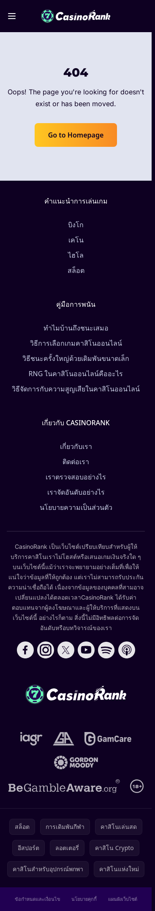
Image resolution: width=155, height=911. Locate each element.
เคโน (76, 240)
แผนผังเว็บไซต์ (122, 899)
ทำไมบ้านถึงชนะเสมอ (76, 328)
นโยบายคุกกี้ (84, 899)
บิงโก (76, 224)
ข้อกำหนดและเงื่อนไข (37, 899)
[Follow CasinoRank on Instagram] (45, 649)
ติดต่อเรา (76, 461)
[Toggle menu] (11, 16)
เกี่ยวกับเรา (76, 446)
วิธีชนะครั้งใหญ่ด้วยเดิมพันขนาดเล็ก (75, 358)
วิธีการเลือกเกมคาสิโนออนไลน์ (76, 343)
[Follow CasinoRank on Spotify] (106, 649)
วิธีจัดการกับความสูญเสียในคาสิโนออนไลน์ (76, 389)
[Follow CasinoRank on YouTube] (86, 649)
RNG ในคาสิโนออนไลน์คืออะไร (76, 373)
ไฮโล (76, 255)
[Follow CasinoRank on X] (65, 649)
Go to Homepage (76, 135)
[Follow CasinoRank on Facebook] (25, 649)
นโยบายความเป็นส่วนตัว (76, 507)
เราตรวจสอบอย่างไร (76, 477)
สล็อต (76, 270)
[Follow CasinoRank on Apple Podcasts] (126, 649)
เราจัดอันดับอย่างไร (76, 492)
